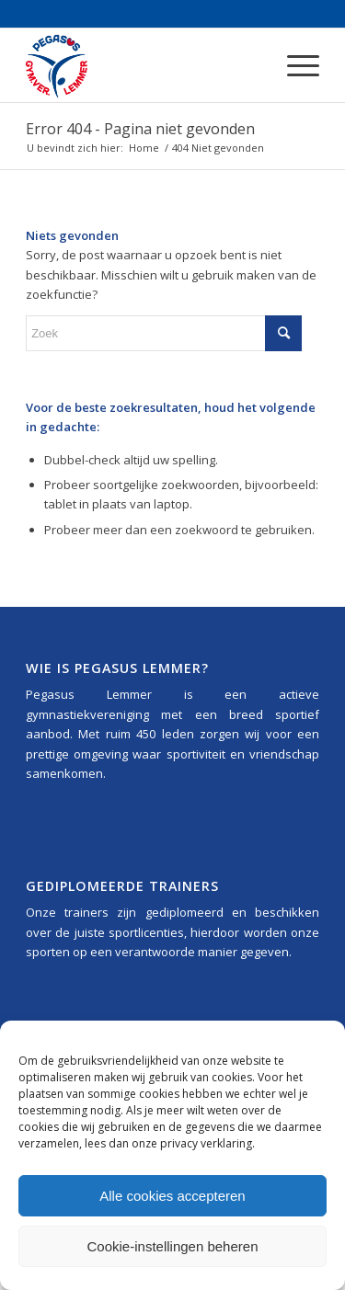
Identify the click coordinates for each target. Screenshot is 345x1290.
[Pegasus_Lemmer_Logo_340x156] (143, 65)
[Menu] (294, 65)
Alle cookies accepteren (172, 1196)
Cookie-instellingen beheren (173, 1246)
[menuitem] (294, 65)
